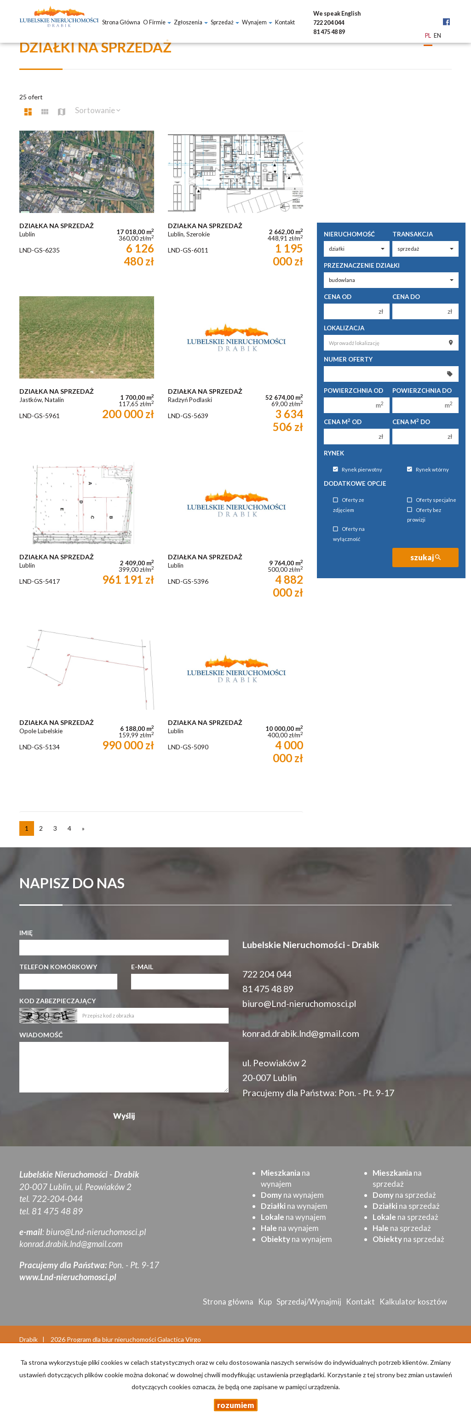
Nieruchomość (349, 234)
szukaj (425, 557)
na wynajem (292, 1195)
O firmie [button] (157, 22)
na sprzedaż (404, 1195)
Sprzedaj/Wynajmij (308, 1301)
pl (428, 36)
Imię (26, 933)
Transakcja (412, 234)
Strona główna (121, 22)
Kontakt (285, 22)
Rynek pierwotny (357, 469)
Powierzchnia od (353, 390)
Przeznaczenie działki (362, 265)
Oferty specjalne (431, 500)
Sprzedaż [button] (225, 22)
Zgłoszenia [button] (191, 22)
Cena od (337, 296)
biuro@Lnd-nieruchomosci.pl (299, 1003)
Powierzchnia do (422, 390)
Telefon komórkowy (58, 967)
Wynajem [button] (257, 22)
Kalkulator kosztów (413, 1301)
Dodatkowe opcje (355, 483)
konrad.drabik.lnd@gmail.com (300, 1033)
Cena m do (411, 421)
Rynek (334, 453)
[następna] (83, 828)
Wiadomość (41, 1035)
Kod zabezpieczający (57, 1001)
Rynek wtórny (428, 469)
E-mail (142, 967)
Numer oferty (348, 359)
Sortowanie (98, 110)
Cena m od (343, 421)
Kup (265, 1301)
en (437, 36)
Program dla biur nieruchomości (112, 1339)
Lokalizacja (344, 328)
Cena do (406, 296)
